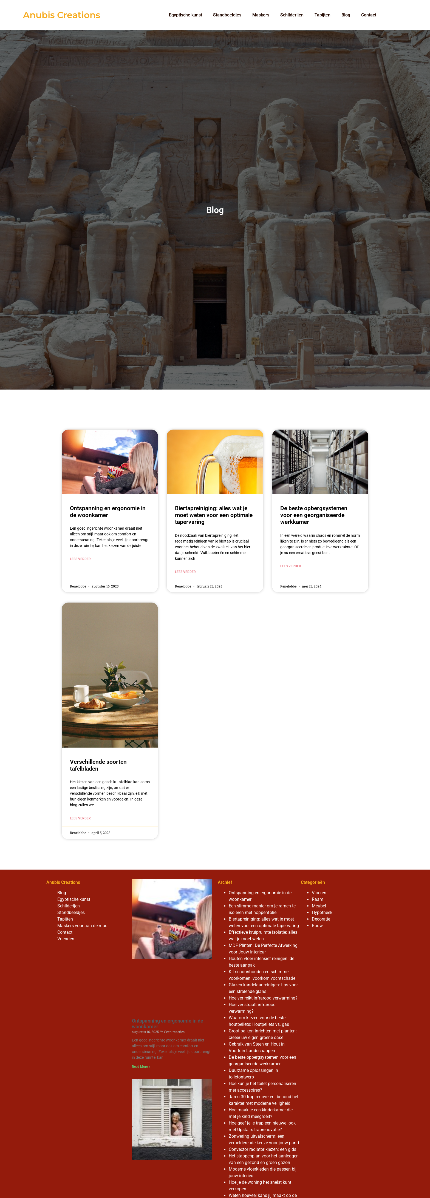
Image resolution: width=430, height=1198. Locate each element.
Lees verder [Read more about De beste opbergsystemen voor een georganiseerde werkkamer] (290, 566)
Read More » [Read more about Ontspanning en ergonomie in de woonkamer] (141, 1067)
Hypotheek (322, 912)
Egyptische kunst (185, 15)
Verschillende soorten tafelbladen (98, 765)
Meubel (319, 906)
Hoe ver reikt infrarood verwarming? (263, 998)
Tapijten (322, 15)
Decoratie (321, 919)
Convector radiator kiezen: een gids (262, 1149)
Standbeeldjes (227, 15)
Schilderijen (292, 15)
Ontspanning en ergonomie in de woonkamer (108, 511)
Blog (345, 15)
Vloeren (319, 892)
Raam (317, 899)
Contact (368, 15)
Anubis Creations (61, 15)
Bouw (317, 925)
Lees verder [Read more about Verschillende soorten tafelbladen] (80, 818)
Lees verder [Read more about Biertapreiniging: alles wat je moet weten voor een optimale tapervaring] (185, 572)
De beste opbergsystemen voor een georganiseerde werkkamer (313, 515)
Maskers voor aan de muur (83, 925)
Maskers (260, 15)
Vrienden (65, 938)
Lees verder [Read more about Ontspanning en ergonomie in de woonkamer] (80, 559)
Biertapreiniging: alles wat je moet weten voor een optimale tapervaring (214, 515)
